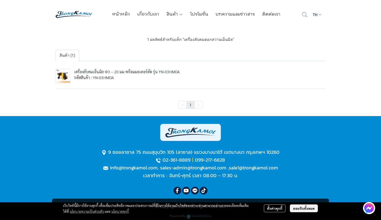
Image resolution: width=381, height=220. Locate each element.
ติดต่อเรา (271, 14)
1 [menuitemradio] (190, 104)
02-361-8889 (176, 160)
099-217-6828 (210, 160)
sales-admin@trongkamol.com (193, 167)
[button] (305, 14)
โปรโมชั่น (199, 14)
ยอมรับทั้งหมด (304, 208)
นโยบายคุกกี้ (120, 211)
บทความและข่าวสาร (235, 14)
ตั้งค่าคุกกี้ (274, 208)
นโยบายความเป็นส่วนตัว (87, 211)
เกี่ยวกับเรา (148, 14)
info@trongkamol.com (133, 167)
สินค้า (174, 14)
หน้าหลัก (121, 14)
